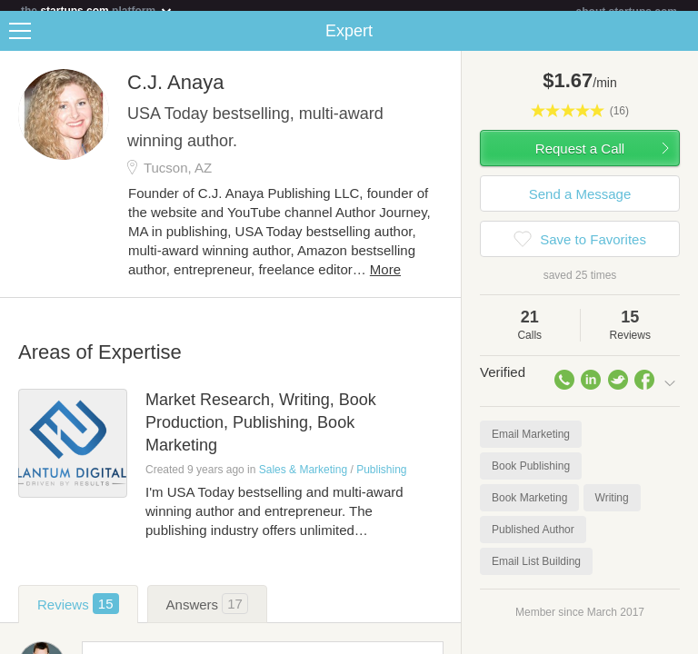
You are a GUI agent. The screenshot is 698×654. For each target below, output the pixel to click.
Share (680, 42)
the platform (97, 10)
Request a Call (579, 159)
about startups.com (626, 11)
